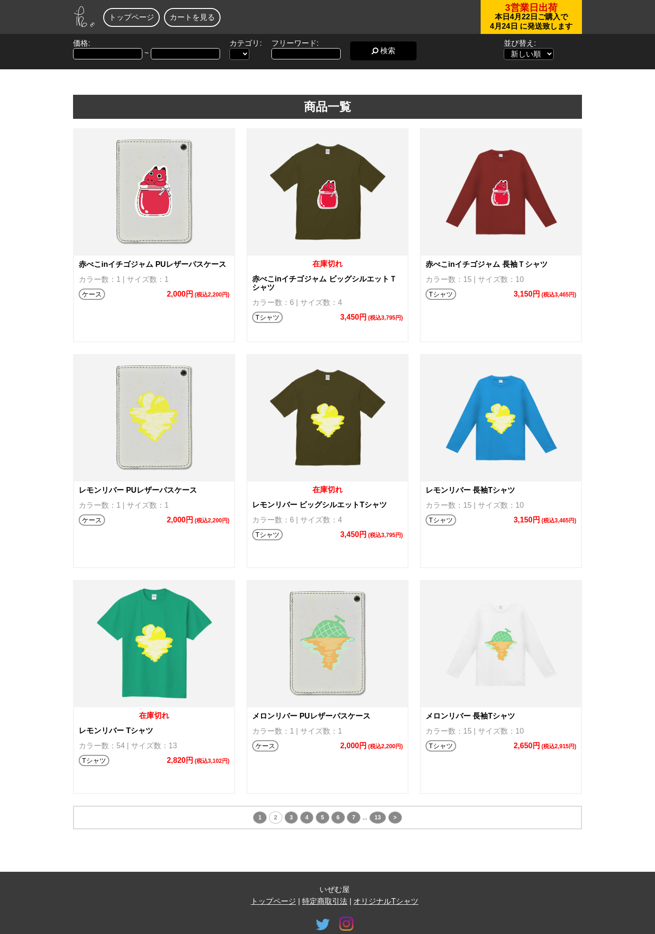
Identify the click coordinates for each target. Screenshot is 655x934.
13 (378, 817)
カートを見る (192, 17)
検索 (383, 51)
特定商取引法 (324, 901)
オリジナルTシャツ (385, 901)
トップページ (131, 17)
